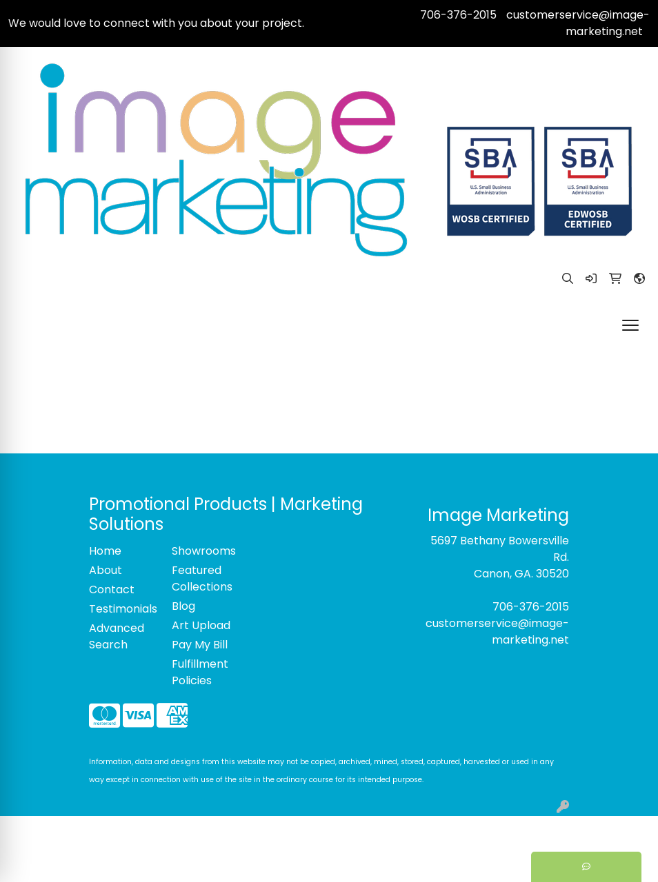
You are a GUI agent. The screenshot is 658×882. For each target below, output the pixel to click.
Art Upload (201, 625)
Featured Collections (202, 578)
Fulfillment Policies (200, 672)
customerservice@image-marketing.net (578, 23)
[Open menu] (630, 325)
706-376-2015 (458, 15)
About (105, 570)
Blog (183, 606)
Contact (111, 589)
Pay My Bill (200, 645)
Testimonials (122, 609)
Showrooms (204, 551)
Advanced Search (116, 636)
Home (105, 551)
